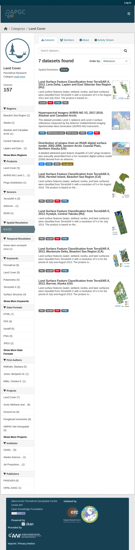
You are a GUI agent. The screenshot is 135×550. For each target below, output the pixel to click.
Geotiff (43, 103)
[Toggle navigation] (128, 13)
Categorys (18, 28)
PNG (65, 103)
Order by (94, 61)
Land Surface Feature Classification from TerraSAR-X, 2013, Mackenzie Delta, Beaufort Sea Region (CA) (74, 250)
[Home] (6, 28)
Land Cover (37, 28)
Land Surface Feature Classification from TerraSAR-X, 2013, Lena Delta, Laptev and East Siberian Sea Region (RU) (75, 84)
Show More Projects (15, 437)
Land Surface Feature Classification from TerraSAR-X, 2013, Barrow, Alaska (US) (74, 282)
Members (67, 40)
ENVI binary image (56, 133)
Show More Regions (15, 155)
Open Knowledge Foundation (27, 509)
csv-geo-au (67, 164)
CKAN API (17, 505)
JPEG (82, 133)
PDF (50, 103)
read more (19, 76)
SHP (90, 133)
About (84, 40)
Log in (127, 2)
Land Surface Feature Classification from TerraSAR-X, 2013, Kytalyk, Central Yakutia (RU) (74, 212)
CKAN (27, 524)
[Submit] (125, 51)
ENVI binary (72, 133)
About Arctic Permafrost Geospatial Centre (34, 501)
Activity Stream (104, 40)
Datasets (47, 40)
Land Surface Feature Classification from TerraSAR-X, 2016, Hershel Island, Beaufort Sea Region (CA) (74, 175)
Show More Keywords (16, 301)
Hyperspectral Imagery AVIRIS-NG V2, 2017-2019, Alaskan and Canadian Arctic (71, 114)
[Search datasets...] (80, 51)
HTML (57, 103)
